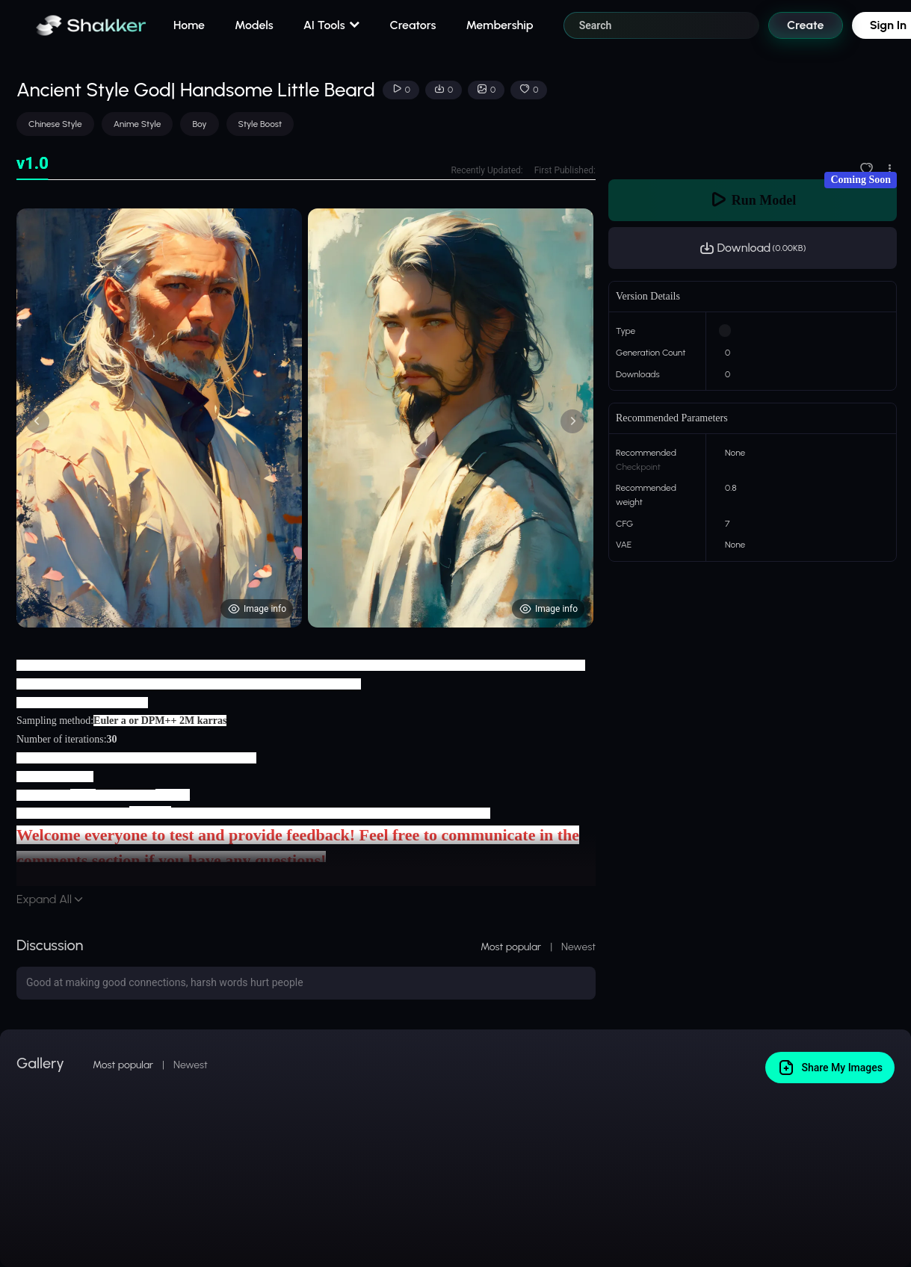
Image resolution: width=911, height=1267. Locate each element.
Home (189, 25)
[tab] (32, 164)
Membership (499, 25)
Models (254, 25)
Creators (413, 25)
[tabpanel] (306, 418)
